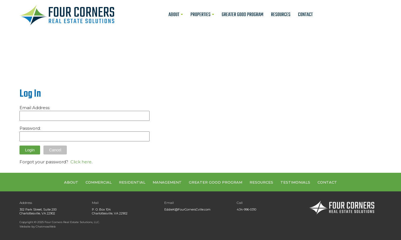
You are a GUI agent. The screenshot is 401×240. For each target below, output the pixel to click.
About (175, 15)
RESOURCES (261, 182)
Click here (81, 161)
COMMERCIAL (98, 182)
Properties (202, 15)
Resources (280, 15)
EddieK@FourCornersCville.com (187, 209)
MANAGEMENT (167, 182)
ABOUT (71, 182)
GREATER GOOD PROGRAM (215, 182)
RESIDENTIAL (132, 182)
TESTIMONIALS (295, 182)
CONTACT (327, 182)
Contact (305, 15)
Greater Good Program (242, 15)
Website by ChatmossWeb (37, 226)
